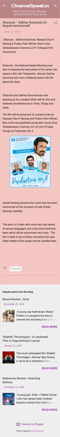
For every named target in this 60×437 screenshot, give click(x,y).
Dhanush (15, 268)
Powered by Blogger (30, 424)
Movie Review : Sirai (16, 299)
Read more (49, 326)
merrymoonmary (37, 431)
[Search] (55, 6)
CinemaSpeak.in (30, 5)
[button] (55, 23)
